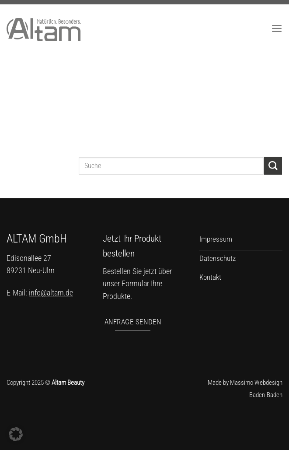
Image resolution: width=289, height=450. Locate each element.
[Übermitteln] (273, 165)
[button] (15, 434)
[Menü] (276, 28)
